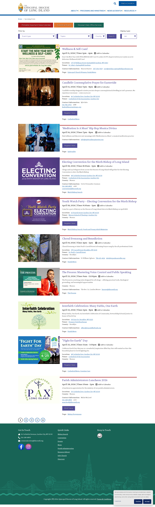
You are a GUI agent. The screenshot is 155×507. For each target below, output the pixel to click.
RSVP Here (68, 408)
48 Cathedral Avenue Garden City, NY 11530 (86, 176)
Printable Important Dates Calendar (36, 25)
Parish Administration (66, 448)
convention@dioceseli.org (71, 189)
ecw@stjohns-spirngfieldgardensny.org (118, 69)
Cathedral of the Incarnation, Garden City (84, 99)
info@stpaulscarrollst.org (115, 258)
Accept (147, 501)
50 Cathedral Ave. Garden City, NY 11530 (85, 392)
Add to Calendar (102, 53)
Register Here (69, 113)
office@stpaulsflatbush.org (91, 328)
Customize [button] (118, 501)
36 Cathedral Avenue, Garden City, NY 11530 (35, 434)
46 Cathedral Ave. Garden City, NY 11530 (85, 96)
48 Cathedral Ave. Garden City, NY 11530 (85, 354)
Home (20, 19)
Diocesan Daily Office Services (90, 25)
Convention (62, 438)
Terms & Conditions (104, 499)
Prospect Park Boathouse (78, 322)
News (60, 445)
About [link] (74, 11)
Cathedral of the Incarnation (79, 357)
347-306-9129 (98, 69)
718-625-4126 (100, 258)
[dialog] (133, 497)
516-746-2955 (67, 105)
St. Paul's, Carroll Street (77, 252)
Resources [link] (129, 11)
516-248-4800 (67, 186)
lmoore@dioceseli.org (110, 289)
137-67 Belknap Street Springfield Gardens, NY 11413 (89, 63)
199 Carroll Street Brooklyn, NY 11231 (84, 250)
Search (111, 36)
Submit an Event (64, 25)
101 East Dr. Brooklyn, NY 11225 (82, 319)
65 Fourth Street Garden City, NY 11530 (85, 213)
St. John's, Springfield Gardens (80, 65)
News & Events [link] (114, 11)
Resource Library (64, 452)
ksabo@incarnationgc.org (71, 107)
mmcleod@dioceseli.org (71, 402)
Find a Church (127, 3)
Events (60, 441)
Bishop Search (63, 434)
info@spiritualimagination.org (92, 140)
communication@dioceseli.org (30, 441)
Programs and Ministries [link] (92, 11)
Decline (138, 501)
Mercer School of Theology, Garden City (83, 215)
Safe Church (62, 456)
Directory (61, 459)
